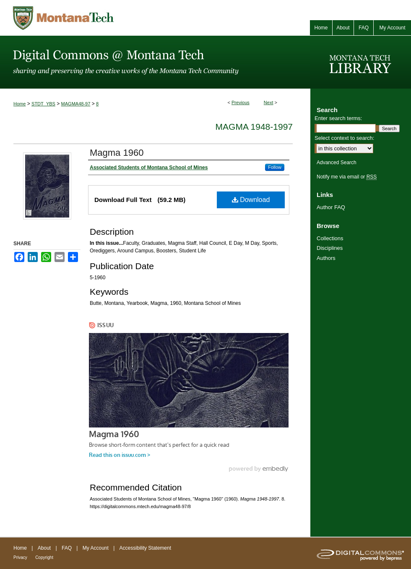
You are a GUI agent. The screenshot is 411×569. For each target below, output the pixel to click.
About (44, 548)
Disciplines (330, 248)
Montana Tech (100, 18)
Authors (326, 258)
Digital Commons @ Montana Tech (155, 62)
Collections (330, 238)
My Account (96, 548)
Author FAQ (331, 207)
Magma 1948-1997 (254, 126)
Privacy (20, 557)
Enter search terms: (338, 118)
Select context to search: (344, 138)
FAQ (67, 548)
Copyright (44, 557)
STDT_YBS (43, 103)
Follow (274, 167)
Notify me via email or (347, 177)
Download (251, 199)
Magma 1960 (116, 152)
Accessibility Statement (145, 548)
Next (268, 102)
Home (19, 103)
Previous (241, 102)
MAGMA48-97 (76, 103)
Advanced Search (336, 162)
